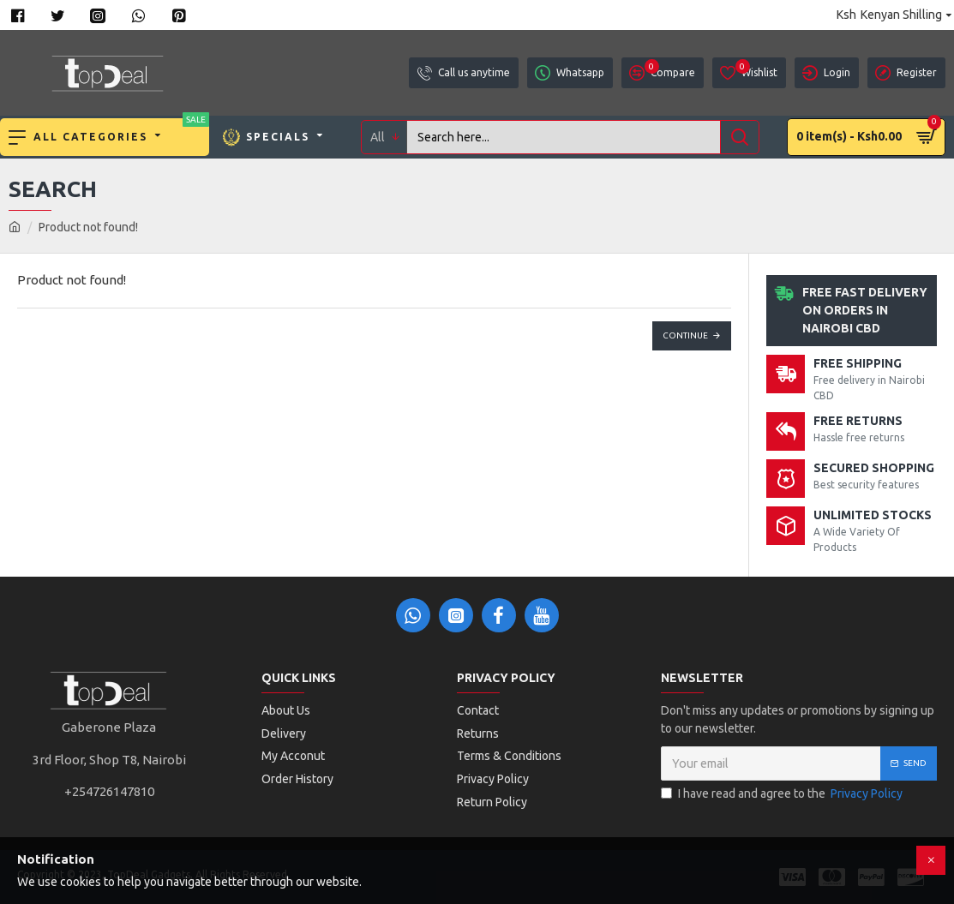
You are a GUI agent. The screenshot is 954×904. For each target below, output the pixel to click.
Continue (685, 335)
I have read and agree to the (783, 794)
